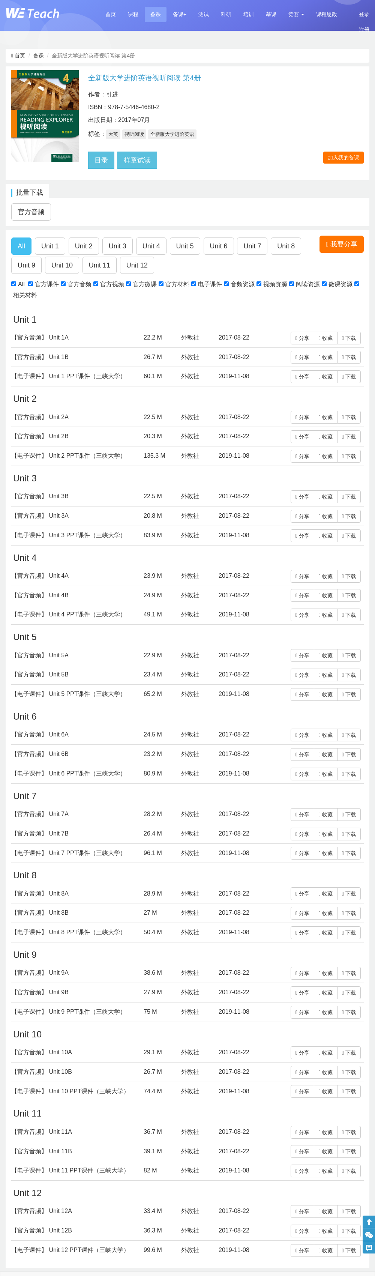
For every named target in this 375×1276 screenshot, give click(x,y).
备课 (155, 14)
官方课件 (47, 284)
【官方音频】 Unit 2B (40, 436)
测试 (203, 14)
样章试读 (137, 160)
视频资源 (275, 284)
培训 (248, 14)
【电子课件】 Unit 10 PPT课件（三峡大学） (70, 1091)
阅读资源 (308, 284)
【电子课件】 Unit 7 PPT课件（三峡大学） (68, 853)
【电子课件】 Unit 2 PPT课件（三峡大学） (68, 455)
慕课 (271, 14)
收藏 (326, 338)
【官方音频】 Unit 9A (40, 972)
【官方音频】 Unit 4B (40, 595)
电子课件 (210, 284)
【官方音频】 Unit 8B (40, 912)
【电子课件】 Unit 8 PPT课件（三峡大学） (68, 932)
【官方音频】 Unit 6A (40, 734)
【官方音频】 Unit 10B (41, 1072)
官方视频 (112, 284)
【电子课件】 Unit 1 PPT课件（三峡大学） (68, 376)
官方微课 (145, 284)
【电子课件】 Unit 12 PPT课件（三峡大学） (70, 1250)
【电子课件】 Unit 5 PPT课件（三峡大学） (68, 694)
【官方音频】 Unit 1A (40, 337)
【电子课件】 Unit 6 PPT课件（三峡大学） (68, 773)
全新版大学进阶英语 (172, 134)
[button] (296, 14)
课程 (133, 14)
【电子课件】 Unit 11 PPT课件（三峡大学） (70, 1170)
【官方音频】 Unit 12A (41, 1211)
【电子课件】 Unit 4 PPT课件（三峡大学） (68, 614)
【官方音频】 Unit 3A (40, 516)
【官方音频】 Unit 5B (40, 674)
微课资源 (340, 284)
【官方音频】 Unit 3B (40, 496)
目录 (101, 160)
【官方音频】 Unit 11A (41, 1132)
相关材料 (25, 295)
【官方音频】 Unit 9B (40, 992)
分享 (302, 338)
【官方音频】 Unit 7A (40, 814)
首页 (110, 14)
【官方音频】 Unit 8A (40, 893)
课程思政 (326, 14)
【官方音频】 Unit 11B (41, 1151)
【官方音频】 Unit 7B (40, 833)
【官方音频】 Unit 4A (40, 576)
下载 (349, 338)
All (21, 284)
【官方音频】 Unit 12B (41, 1230)
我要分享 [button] (341, 244)
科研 (226, 14)
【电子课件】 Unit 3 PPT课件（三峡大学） (68, 535)
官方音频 (80, 284)
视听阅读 (134, 134)
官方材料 (177, 284)
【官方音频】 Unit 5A (40, 655)
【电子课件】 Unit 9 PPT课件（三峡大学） (68, 1011)
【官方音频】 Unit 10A (41, 1052)
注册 (364, 30)
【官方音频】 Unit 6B (40, 754)
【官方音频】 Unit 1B (40, 357)
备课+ (179, 14)
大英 (113, 134)
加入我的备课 (343, 158)
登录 (364, 14)
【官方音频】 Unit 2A (40, 417)
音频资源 (243, 284)
